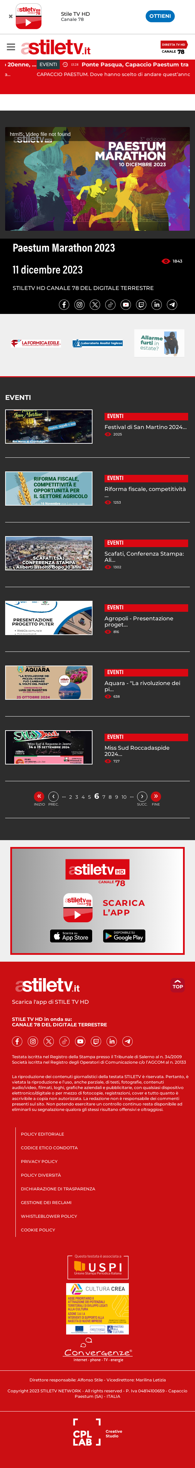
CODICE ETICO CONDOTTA (49, 1147)
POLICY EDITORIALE (42, 1134)
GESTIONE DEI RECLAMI (46, 1202)
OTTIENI (160, 16)
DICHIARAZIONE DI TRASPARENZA (58, 1188)
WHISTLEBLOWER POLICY (49, 1216)
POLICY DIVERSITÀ (41, 1175)
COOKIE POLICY (38, 1229)
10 (124, 797)
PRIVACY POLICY (39, 1161)
